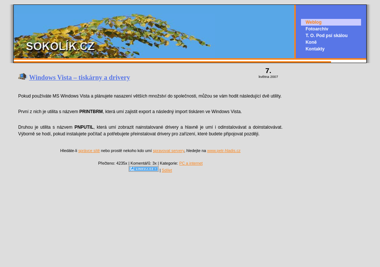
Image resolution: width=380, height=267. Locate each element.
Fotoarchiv (316, 29)
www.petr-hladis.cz (223, 150)
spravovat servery (168, 150)
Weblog (313, 22)
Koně (311, 42)
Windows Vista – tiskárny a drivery (79, 77)
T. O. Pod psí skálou (326, 35)
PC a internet (191, 163)
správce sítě (89, 150)
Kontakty (314, 49)
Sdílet (167, 170)
